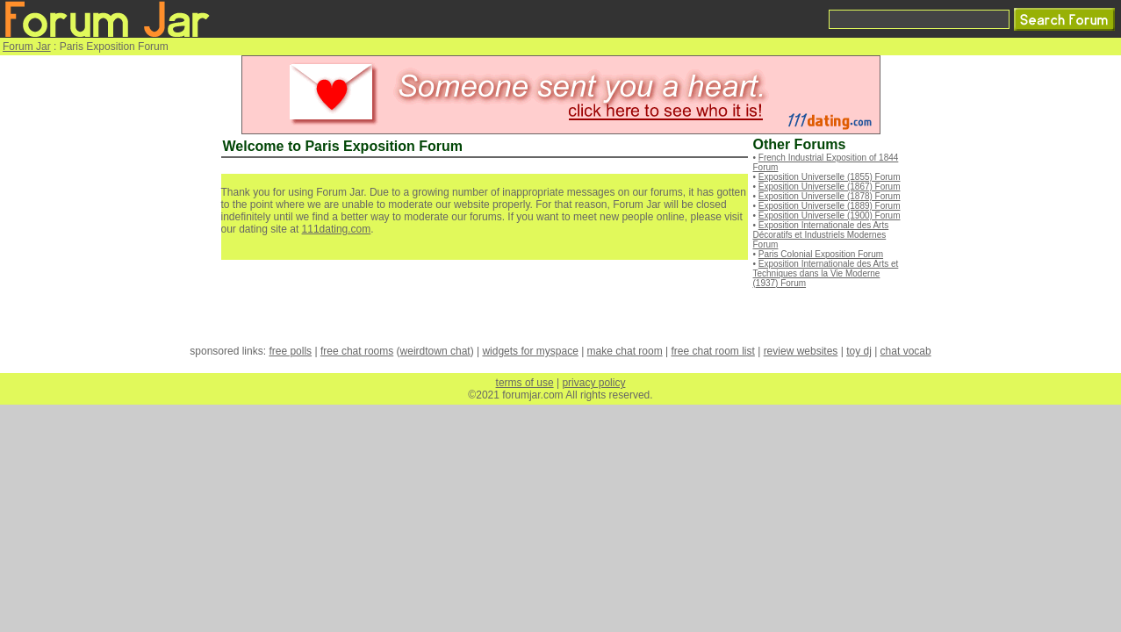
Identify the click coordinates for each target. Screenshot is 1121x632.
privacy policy (593, 383)
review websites (801, 351)
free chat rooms (356, 351)
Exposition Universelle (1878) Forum (829, 196)
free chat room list (712, 351)
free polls (290, 351)
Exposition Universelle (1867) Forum (829, 186)
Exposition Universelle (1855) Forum (829, 177)
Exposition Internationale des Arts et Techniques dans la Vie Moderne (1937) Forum (826, 273)
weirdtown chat (435, 351)
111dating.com (336, 229)
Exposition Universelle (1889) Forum (829, 206)
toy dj (859, 351)
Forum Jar (27, 46)
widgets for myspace (530, 351)
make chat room (625, 351)
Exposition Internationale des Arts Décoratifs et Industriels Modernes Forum (821, 234)
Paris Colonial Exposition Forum (820, 254)
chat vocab (905, 351)
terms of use (525, 383)
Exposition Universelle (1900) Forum (829, 215)
